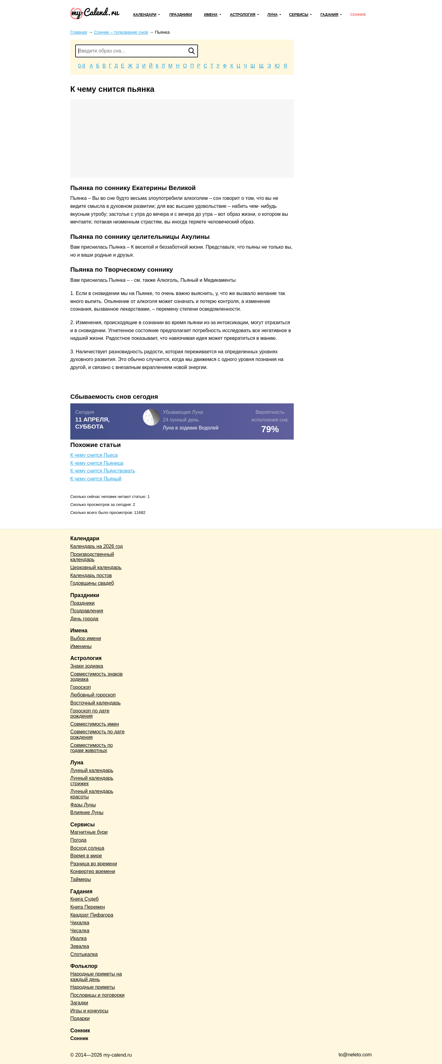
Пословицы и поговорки (97, 995)
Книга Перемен (87, 907)
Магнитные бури (89, 832)
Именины (81, 646)
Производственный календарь (92, 557)
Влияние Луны (86, 812)
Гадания (329, 15)
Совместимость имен (94, 724)
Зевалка (79, 946)
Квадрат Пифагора (91, 915)
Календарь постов (91, 575)
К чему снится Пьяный (95, 478)
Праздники (180, 15)
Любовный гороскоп (93, 694)
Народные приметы (92, 987)
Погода (78, 840)
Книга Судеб (84, 899)
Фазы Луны (83, 804)
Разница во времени (93, 863)
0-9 (81, 65)
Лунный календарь (91, 770)
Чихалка (79, 922)
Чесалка (79, 930)
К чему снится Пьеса (94, 455)
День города (84, 618)
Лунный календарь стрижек (91, 780)
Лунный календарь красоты (91, 794)
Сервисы (298, 15)
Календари (144, 15)
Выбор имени (85, 638)
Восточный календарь (95, 702)
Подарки (80, 1018)
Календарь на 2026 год (96, 546)
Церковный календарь (96, 567)
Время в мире (86, 855)
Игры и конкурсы (89, 1010)
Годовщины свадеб (92, 583)
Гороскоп (80, 687)
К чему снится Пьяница (96, 463)
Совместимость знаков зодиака (96, 676)
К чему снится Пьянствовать (102, 470)
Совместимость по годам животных (91, 748)
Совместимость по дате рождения (97, 734)
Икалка (78, 938)
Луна (272, 15)
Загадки (79, 1002)
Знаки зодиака (86, 666)
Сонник (358, 15)
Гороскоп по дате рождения (89, 713)
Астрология (242, 15)
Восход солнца (87, 848)
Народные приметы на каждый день (96, 976)
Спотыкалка (84, 954)
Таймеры (80, 879)
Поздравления (86, 610)
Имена (211, 15)
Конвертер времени (92, 871)
